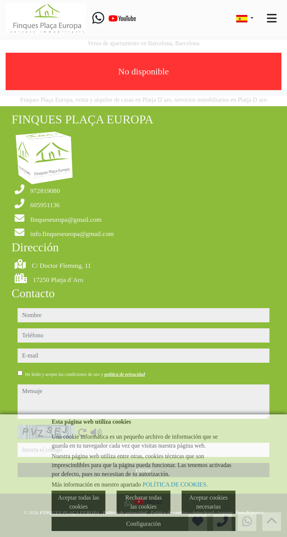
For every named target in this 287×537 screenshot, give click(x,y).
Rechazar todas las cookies (143, 502)
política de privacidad (124, 374)
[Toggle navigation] (271, 18)
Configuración (143, 524)
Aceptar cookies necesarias (208, 502)
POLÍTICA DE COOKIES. (175, 484)
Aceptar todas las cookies (78, 502)
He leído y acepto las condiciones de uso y (85, 374)
